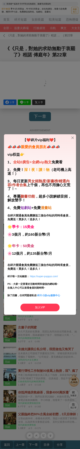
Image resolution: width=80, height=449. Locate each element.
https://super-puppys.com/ (44, 276)
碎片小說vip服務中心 (48, 295)
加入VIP (40, 307)
